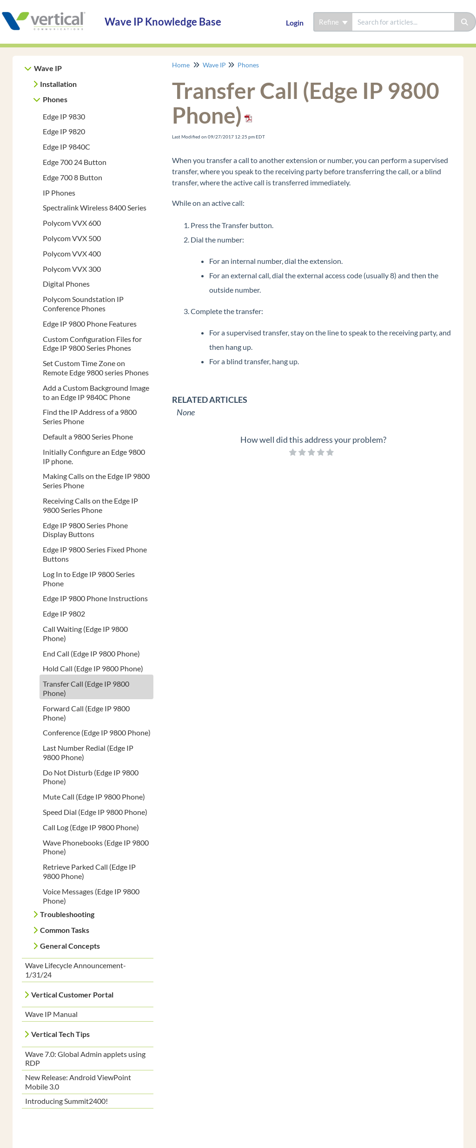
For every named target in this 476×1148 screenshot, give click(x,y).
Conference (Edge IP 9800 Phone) (97, 732)
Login (295, 22)
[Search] (465, 22)
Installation (58, 83)
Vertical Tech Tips (60, 1034)
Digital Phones (66, 283)
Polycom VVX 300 (72, 268)
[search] (403, 22)
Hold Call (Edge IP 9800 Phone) (93, 668)
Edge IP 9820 (64, 131)
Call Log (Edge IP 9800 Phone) (91, 827)
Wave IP (48, 68)
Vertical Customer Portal (72, 994)
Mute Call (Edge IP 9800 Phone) (94, 796)
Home (181, 65)
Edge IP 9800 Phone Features (90, 323)
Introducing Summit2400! (66, 1100)
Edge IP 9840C (66, 146)
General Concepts (70, 945)
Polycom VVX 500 (72, 238)
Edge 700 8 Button (72, 177)
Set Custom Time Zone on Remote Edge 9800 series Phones (96, 368)
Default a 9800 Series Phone (88, 436)
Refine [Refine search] (333, 22)
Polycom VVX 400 (72, 253)
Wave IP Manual (51, 1014)
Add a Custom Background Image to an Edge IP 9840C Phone (96, 392)
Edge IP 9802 (64, 613)
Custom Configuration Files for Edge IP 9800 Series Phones (92, 344)
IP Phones (59, 192)
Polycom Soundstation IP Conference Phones (83, 304)
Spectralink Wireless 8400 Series (94, 207)
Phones (55, 99)
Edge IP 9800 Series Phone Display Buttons (85, 530)
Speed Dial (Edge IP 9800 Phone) (95, 811)
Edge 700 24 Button (74, 161)
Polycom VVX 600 (72, 222)
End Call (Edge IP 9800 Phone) (91, 653)
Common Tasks (64, 929)
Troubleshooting (67, 914)
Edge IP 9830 (64, 116)
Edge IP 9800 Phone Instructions (95, 598)
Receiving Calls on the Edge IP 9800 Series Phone (90, 505)
